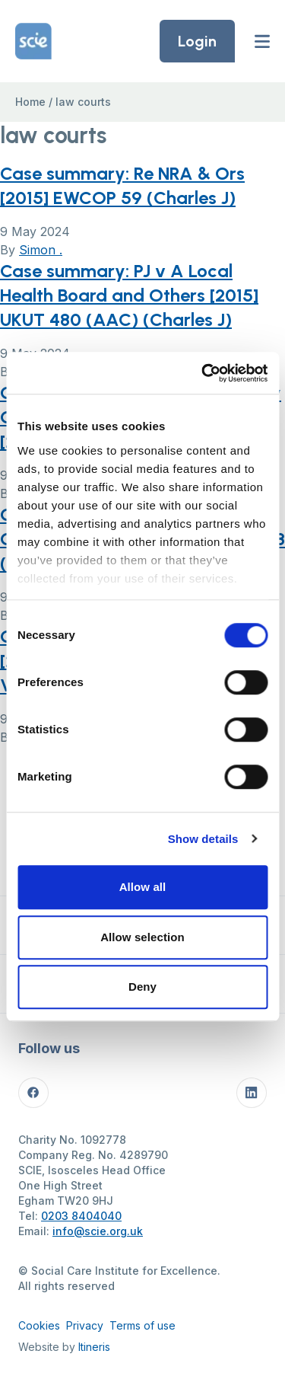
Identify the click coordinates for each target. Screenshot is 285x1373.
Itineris (94, 1346)
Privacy (84, 1325)
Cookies (39, 1325)
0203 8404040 (81, 1215)
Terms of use (142, 1325)
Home (30, 101)
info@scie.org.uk (97, 1231)
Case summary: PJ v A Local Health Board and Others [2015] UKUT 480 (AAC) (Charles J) (129, 295)
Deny (142, 986)
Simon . (40, 249)
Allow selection (142, 937)
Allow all (142, 886)
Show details (203, 838)
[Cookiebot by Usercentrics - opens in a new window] (203, 373)
